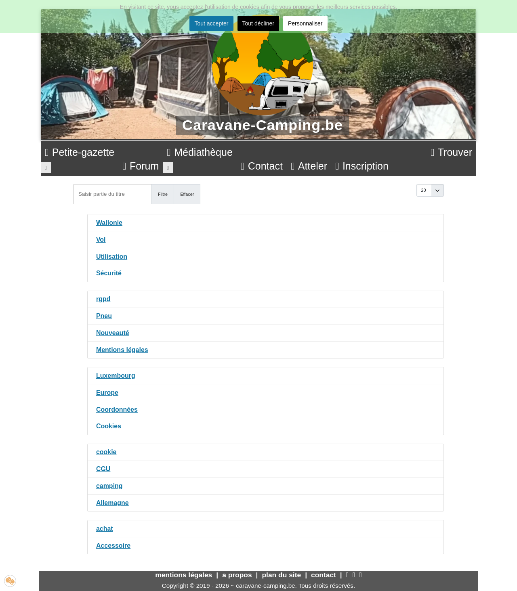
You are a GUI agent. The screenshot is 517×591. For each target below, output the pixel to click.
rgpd (103, 299)
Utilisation (111, 256)
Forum (140, 166)
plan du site (281, 575)
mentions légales (183, 575)
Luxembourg (115, 375)
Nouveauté (112, 332)
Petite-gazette (79, 152)
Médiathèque (200, 152)
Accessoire (113, 545)
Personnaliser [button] (305, 23)
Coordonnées (117, 409)
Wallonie (109, 222)
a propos (237, 575)
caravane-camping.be (265, 585)
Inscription (362, 166)
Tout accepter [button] (211, 23)
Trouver (451, 152)
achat (104, 528)
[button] (10, 581)
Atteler (309, 166)
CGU (103, 468)
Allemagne (112, 502)
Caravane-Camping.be (262, 125)
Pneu (104, 315)
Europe (107, 392)
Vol (101, 239)
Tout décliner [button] (258, 23)
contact (323, 575)
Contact (262, 166)
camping (109, 485)
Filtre (163, 194)
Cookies (108, 426)
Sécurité (109, 273)
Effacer (187, 194)
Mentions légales (122, 349)
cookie (106, 451)
